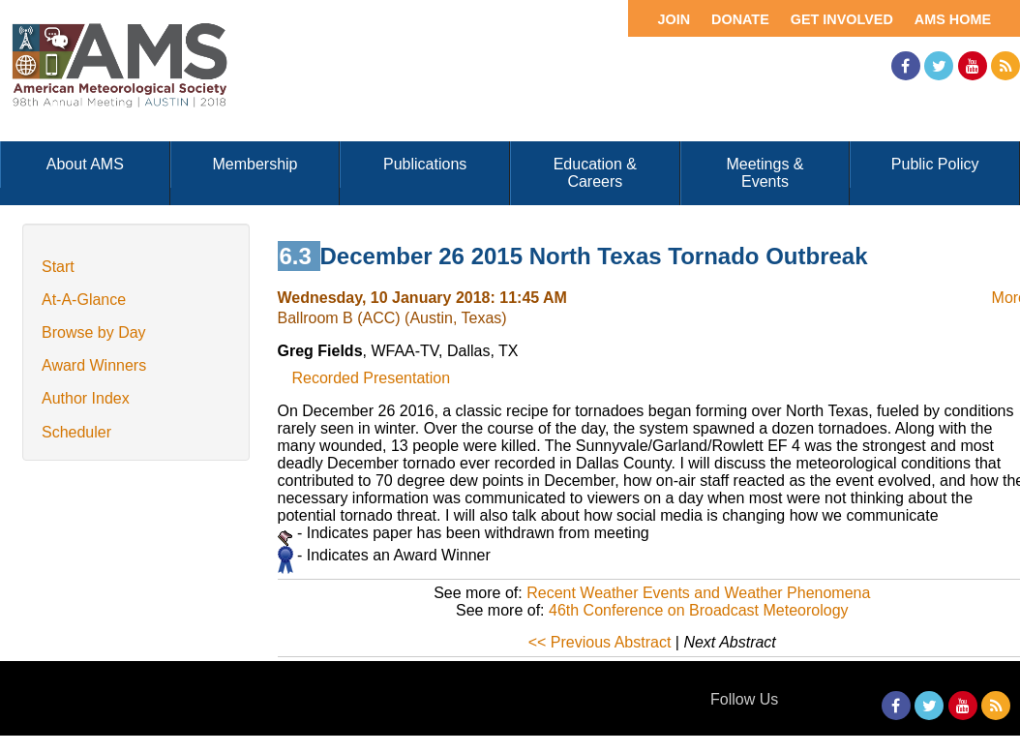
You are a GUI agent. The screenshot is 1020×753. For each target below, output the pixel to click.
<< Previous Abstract (600, 642)
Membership (254, 164)
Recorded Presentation (371, 378)
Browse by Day (94, 332)
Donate (740, 19)
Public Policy (935, 164)
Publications (424, 164)
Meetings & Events (764, 173)
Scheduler (76, 432)
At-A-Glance (84, 299)
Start (58, 266)
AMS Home (953, 19)
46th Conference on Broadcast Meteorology (699, 610)
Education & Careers (595, 173)
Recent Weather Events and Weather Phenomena (698, 593)
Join (673, 19)
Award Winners (94, 365)
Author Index (86, 398)
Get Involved (842, 19)
